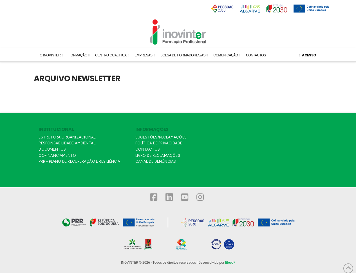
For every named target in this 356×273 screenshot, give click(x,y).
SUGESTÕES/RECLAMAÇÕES (161, 137)
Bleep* (230, 263)
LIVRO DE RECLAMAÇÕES (157, 155)
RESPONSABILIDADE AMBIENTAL (67, 143)
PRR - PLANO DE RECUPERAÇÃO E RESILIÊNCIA (79, 161)
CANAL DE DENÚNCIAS (155, 161)
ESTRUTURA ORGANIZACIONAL (67, 137)
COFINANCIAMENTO (57, 155)
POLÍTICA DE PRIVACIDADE (158, 143)
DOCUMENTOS (52, 149)
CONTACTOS (147, 149)
